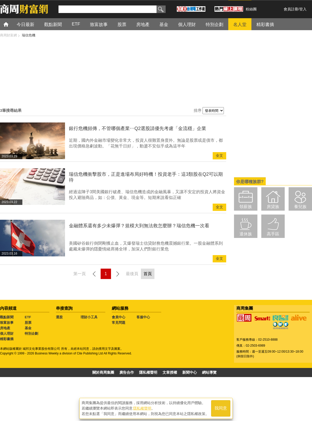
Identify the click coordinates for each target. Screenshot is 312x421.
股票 (122, 24)
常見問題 (118, 323)
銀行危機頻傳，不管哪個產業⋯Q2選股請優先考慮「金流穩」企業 (137, 128)
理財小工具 (89, 317)
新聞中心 (189, 372)
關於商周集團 (103, 372)
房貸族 (273, 206)
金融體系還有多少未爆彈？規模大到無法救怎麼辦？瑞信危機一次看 (139, 225)
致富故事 (99, 24)
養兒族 (300, 206)
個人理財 (187, 24)
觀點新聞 (53, 24)
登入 (303, 9)
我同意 (220, 408)
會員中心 (118, 317)
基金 (163, 24)
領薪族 (245, 206)
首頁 (11, 24)
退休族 (245, 234)
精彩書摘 (265, 24)
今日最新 (25, 24)
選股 (59, 317)
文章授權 (169, 372)
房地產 (143, 24)
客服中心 (143, 317)
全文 (219, 156)
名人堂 (239, 24)
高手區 (273, 234)
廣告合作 (126, 372)
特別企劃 (214, 24)
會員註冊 (291, 9)
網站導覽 (209, 372)
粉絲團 (251, 9)
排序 (198, 110)
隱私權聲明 (148, 372)
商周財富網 (8, 35)
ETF (76, 24)
